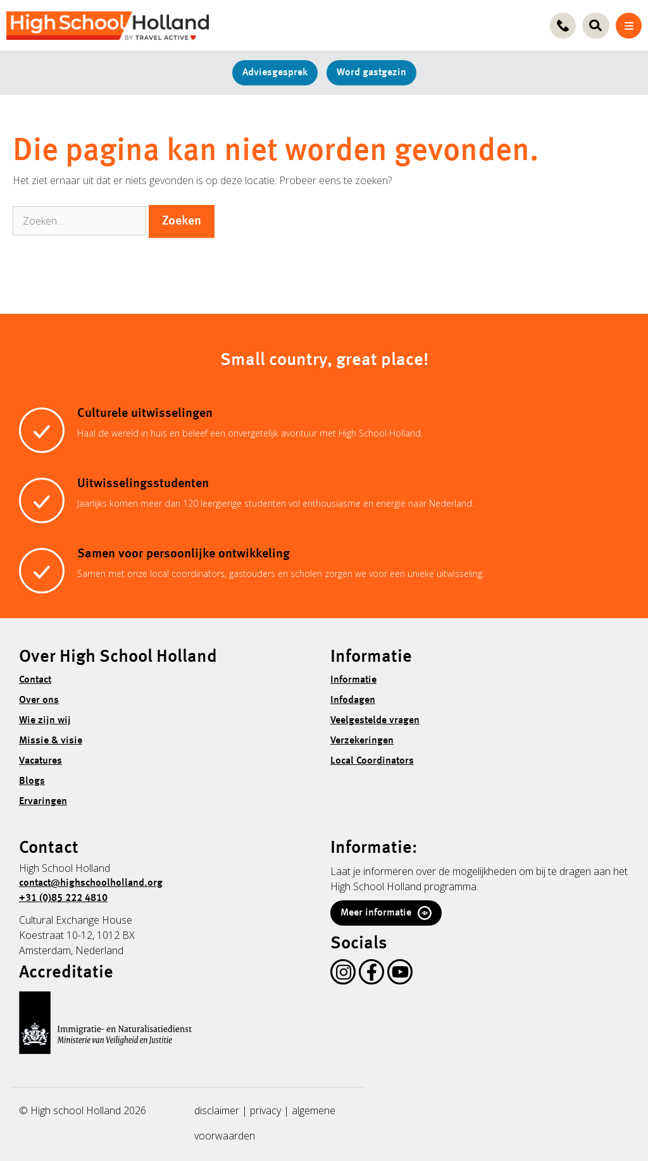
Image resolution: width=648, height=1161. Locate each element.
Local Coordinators (372, 761)
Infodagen (352, 700)
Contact (35, 680)
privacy (265, 1110)
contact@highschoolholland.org (91, 883)
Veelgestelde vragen (375, 721)
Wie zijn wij (45, 721)
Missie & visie (50, 741)
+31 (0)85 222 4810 (63, 898)
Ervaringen (43, 802)
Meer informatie (386, 913)
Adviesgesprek (275, 73)
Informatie (353, 680)
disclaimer (216, 1110)
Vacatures (40, 761)
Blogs (32, 781)
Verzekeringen (362, 741)
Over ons (39, 700)
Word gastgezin (371, 73)
